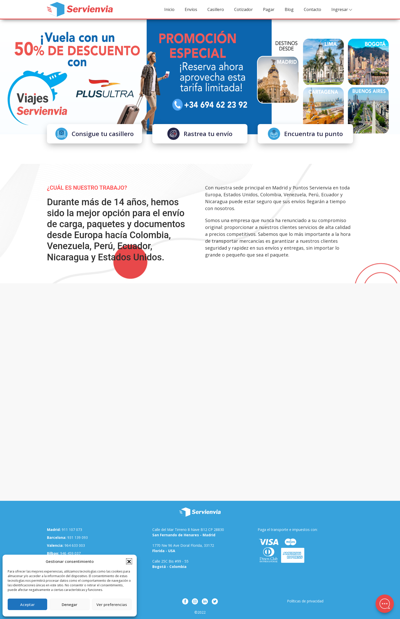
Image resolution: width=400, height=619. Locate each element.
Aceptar (27, 604)
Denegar (69, 604)
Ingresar (342, 10)
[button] (129, 561)
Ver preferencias (111, 604)
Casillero (215, 9)
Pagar (268, 9)
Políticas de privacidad (305, 601)
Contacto (312, 9)
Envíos (191, 9)
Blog (289, 9)
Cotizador (243, 9)
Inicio (169, 9)
